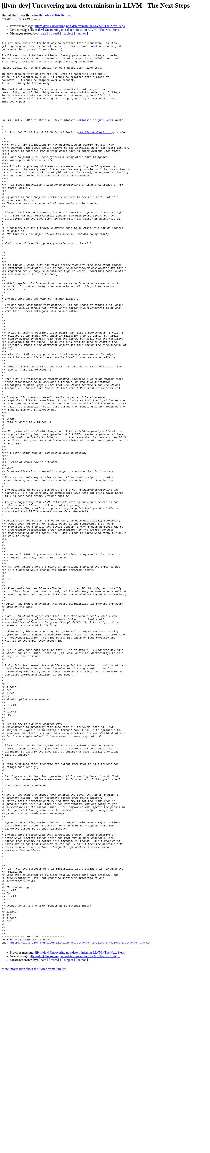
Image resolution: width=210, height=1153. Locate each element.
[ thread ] (55, 33)
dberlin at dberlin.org (96, 151)
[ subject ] (68, 33)
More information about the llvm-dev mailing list (34, 1149)
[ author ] (82, 33)
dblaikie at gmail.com (95, 136)
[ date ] (43, 33)
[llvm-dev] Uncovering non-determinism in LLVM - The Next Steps (80, 26)
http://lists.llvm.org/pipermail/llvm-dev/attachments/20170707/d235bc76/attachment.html (80, 1123)
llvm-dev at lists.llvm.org (55, 15)
